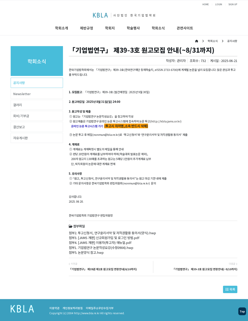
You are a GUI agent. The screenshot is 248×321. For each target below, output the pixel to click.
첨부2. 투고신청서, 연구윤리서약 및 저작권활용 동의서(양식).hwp (112, 233)
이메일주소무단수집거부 (100, 308)
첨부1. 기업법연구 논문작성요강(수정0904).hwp (101, 247)
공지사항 (19, 83)
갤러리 (17, 105)
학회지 (110, 27)
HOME (205, 4)
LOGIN (218, 4)
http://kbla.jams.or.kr (165, 121)
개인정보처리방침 (73, 308)
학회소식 (158, 27)
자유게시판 (20, 138)
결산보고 (19, 127)
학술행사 (133, 27)
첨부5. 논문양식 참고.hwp (86, 252)
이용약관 (54, 308)
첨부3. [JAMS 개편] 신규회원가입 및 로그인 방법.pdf (104, 237)
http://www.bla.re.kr (87, 313)
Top (242, 311)
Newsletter (22, 94)
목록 (230, 289)
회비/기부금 (21, 116)
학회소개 (61, 27)
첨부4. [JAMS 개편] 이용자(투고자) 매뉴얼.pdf (100, 242)
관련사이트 (185, 27)
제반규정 (86, 27)
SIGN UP (232, 4)
